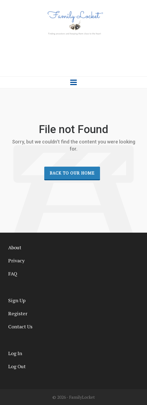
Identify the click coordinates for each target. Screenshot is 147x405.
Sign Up (16, 300)
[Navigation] (73, 82)
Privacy (16, 260)
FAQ (12, 273)
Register (17, 313)
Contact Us (20, 326)
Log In (15, 353)
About (14, 247)
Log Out (17, 366)
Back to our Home (72, 173)
